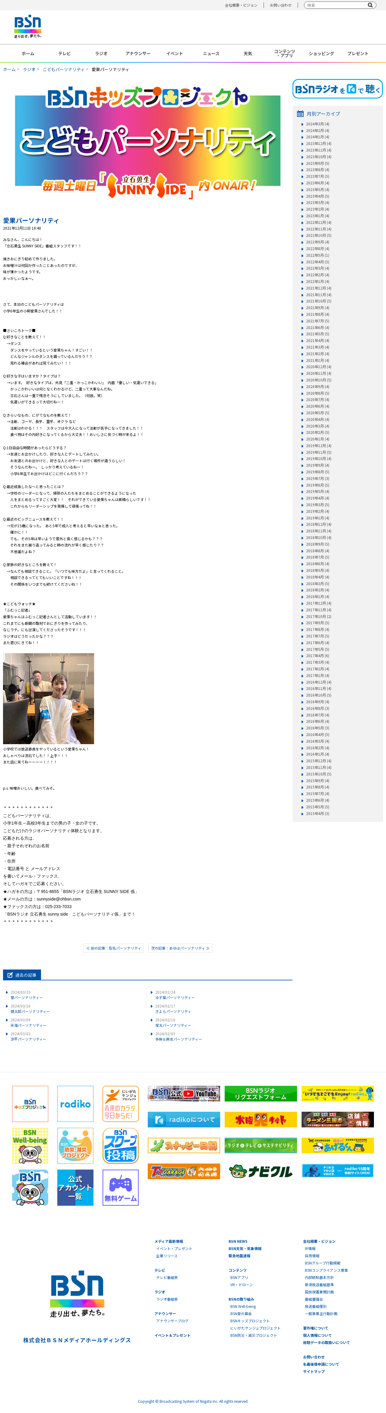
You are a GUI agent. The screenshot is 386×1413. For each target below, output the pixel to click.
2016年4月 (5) (317, 734)
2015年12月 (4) (318, 760)
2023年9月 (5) (317, 163)
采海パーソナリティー (28, 1022)
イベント (174, 53)
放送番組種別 (316, 1306)
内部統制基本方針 (319, 1277)
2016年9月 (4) (317, 701)
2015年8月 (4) (317, 787)
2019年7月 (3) (317, 478)
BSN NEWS (238, 1241)
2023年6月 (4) (317, 182)
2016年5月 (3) (317, 727)
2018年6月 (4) (317, 563)
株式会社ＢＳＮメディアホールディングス (77, 1340)
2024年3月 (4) (317, 123)
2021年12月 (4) (318, 288)
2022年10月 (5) (318, 235)
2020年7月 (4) (317, 399)
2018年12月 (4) (318, 524)
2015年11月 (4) (318, 767)
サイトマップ (314, 1371)
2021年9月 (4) (317, 307)
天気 (248, 53)
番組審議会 (314, 1299)
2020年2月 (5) (317, 432)
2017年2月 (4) (317, 668)
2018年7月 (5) (317, 557)
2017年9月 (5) (317, 622)
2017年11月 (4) (318, 609)
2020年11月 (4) (318, 373)
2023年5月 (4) (317, 189)
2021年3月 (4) (317, 347)
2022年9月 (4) (317, 242)
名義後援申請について (321, 1364)
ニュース (211, 53)
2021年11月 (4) (318, 294)
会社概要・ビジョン (241, 5)
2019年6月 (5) (317, 485)
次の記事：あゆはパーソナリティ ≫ (180, 948)
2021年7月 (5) (317, 320)
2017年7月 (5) (317, 636)
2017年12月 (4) (318, 603)
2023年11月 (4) (318, 150)
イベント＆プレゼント (172, 1335)
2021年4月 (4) (317, 340)
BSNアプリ (239, 1277)
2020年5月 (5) (317, 412)
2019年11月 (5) (318, 452)
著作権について (315, 1327)
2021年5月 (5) (317, 333)
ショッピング (321, 53)
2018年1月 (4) (317, 596)
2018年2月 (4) (317, 589)
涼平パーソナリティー (28, 1036)
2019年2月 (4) (317, 511)
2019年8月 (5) (317, 471)
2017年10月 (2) (318, 616)
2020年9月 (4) (317, 386)
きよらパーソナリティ (173, 1008)
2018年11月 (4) (318, 530)
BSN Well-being (243, 1306)
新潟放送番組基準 (319, 1284)
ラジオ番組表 (167, 1299)
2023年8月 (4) (317, 169)
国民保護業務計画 (319, 1291)
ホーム (28, 53)
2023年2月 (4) (317, 209)
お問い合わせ (281, 5)
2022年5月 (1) (317, 255)
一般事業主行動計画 (321, 1313)
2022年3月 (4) (317, 268)
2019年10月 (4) (318, 458)
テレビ (64, 53)
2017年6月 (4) (317, 642)
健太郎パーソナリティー (30, 1008)
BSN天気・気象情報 (245, 1248)
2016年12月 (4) (318, 682)
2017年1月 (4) (317, 675)
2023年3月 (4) (317, 202)
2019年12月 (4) (318, 445)
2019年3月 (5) (317, 504)
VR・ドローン (241, 1284)
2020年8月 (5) (317, 393)
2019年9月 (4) (317, 465)
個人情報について (317, 1335)
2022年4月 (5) (317, 261)
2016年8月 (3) (317, 708)
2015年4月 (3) (317, 813)
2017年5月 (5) (317, 649)
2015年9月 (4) (317, 780)
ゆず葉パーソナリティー (175, 994)
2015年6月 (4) (317, 800)
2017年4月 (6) (317, 655)
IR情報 (310, 1248)
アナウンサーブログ (172, 1320)
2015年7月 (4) (317, 793)
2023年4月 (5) (317, 196)
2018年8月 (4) (317, 550)
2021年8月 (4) (317, 314)
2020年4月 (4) (317, 419)
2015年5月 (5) (317, 806)
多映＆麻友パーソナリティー (178, 1036)
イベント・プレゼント (174, 1248)
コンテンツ (238, 1270)
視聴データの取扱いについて (326, 1342)
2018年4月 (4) (317, 577)
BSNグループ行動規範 (322, 1262)
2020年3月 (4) (317, 426)
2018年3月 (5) (317, 583)
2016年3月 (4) (317, 741)
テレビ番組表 (167, 1277)
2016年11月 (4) (318, 688)
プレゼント (358, 53)
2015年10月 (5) (318, 774)
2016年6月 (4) (317, 721)
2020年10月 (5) (318, 380)
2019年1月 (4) (317, 517)
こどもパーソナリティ (64, 69)
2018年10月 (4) (318, 537)
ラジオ (101, 53)
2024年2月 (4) (317, 130)
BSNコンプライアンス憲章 (326, 1270)
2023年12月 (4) (318, 143)
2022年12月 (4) (318, 222)
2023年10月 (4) (318, 156)
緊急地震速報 (239, 1255)
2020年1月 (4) (317, 439)
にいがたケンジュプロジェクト (255, 1327)
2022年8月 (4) (317, 248)
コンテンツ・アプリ (284, 53)
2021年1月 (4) (317, 360)
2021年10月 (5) (318, 301)
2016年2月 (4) (317, 747)
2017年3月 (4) (317, 662)
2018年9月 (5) (317, 544)
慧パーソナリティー (27, 994)
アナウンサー (138, 53)
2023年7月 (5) (317, 176)
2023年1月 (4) (317, 215)
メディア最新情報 (168, 1241)
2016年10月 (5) (318, 695)
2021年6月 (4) (317, 327)
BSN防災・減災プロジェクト (253, 1335)
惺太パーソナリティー (173, 1022)
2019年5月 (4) (317, 491)
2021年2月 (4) (317, 353)
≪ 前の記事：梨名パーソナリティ (113, 948)
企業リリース (167, 1255)
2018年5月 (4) (317, 570)
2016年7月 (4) (317, 715)
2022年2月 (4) (317, 274)
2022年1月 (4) (317, 281)
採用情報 (312, 1255)
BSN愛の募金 (241, 1313)
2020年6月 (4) (317, 406)
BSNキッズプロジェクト (250, 1320)
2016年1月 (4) (317, 754)
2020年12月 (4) (318, 366)
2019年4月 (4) (317, 498)
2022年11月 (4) (318, 229)
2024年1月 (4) (317, 136)
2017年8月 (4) (317, 629)
